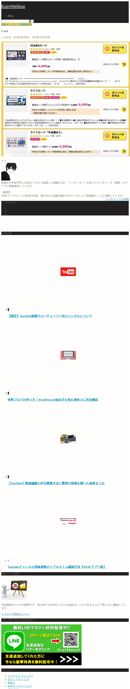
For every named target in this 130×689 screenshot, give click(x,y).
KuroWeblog (13, 6)
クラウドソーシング (20, 676)
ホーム (10, 15)
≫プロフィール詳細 (117, 199)
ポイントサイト (18, 679)
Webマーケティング (20, 686)
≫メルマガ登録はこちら (15, 614)
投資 (11, 682)
